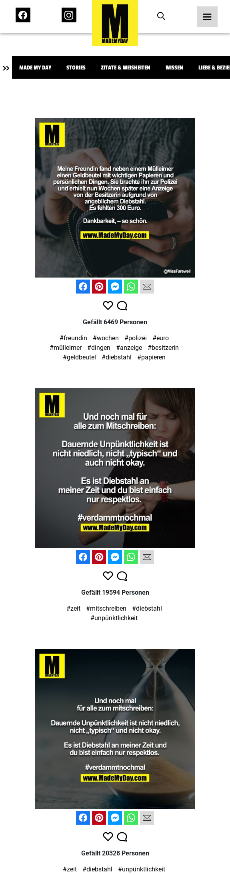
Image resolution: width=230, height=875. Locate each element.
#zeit (73, 608)
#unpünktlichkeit (114, 618)
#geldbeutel (79, 357)
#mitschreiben (106, 608)
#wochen (106, 338)
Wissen (174, 67)
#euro (160, 338)
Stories (76, 67)
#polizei (135, 338)
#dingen (98, 347)
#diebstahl (117, 357)
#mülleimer (66, 347)
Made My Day (35, 67)
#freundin (73, 338)
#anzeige (129, 347)
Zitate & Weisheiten (125, 67)
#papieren (151, 357)
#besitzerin (163, 347)
